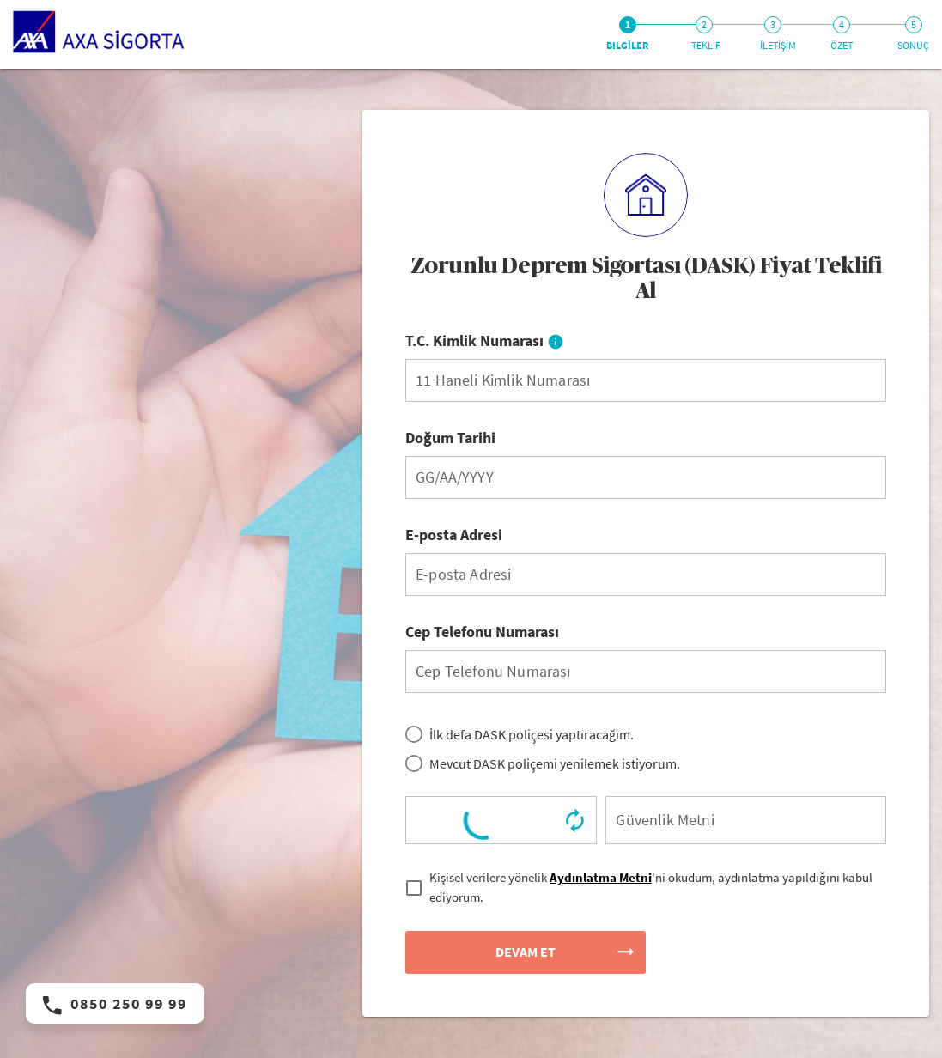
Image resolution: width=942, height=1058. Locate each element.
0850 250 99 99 (115, 1003)
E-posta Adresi (453, 534)
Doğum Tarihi (450, 437)
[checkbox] (645, 887)
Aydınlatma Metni (601, 877)
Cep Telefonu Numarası (482, 631)
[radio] (519, 734)
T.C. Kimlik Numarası (484, 340)
